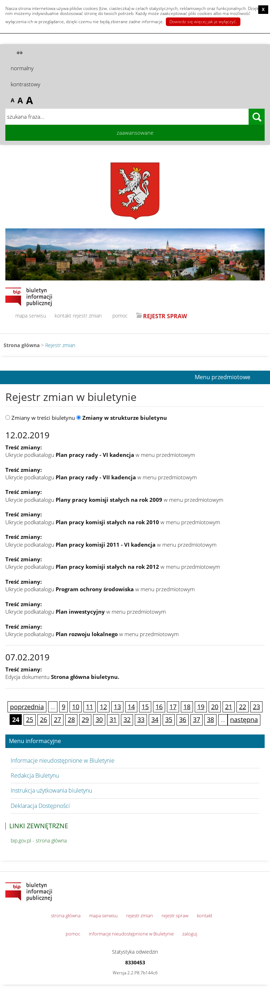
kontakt (63, 315)
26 (43, 719)
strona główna (66, 915)
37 (196, 719)
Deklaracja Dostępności (40, 806)
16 (159, 706)
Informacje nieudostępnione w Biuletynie (62, 760)
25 (29, 719)
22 (242, 706)
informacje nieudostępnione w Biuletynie (131, 933)
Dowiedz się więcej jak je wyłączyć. (203, 22)
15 (145, 706)
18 (186, 706)
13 (117, 706)
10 (75, 706)
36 (182, 719)
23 (256, 706)
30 (99, 719)
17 (173, 706)
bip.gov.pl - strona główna (39, 840)
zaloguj (189, 933)
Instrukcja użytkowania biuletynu (51, 790)
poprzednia (27, 706)
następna (244, 719)
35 (168, 719)
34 (154, 719)
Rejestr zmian (60, 345)
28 (71, 719)
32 (127, 719)
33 (140, 719)
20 (214, 706)
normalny (22, 68)
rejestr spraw (175, 915)
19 (200, 706)
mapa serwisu (30, 315)
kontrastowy (25, 84)
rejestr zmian (87, 315)
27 (57, 719)
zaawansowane (135, 132)
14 (131, 706)
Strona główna (22, 345)
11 (89, 706)
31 (113, 719)
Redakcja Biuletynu (35, 775)
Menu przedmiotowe (222, 377)
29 (85, 719)
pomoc (120, 315)
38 (210, 719)
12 (103, 706)
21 (228, 706)
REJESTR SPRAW (165, 316)
